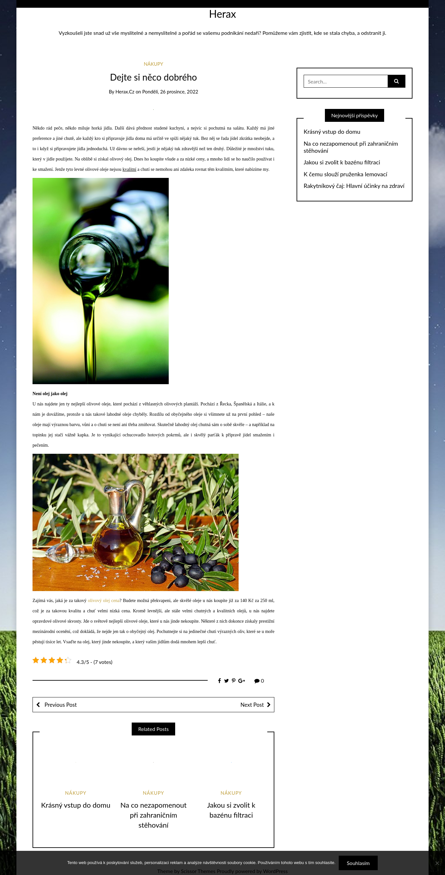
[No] (437, 863)
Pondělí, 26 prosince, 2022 (170, 91)
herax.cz (124, 91)
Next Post (252, 704)
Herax (222, 13)
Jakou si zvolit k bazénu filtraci (342, 162)
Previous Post (60, 704)
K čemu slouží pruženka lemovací (345, 174)
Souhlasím (358, 863)
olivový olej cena (103, 600)
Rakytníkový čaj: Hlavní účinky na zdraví (354, 185)
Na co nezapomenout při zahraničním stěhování (153, 815)
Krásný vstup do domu (75, 805)
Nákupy (153, 64)
